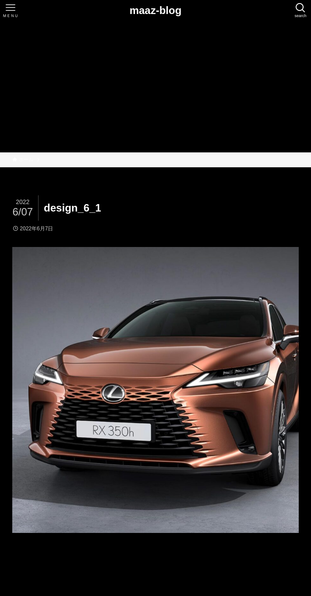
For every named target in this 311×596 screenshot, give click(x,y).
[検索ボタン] (300, 10)
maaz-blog (156, 10)
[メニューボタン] (10, 10)
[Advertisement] (155, 86)
